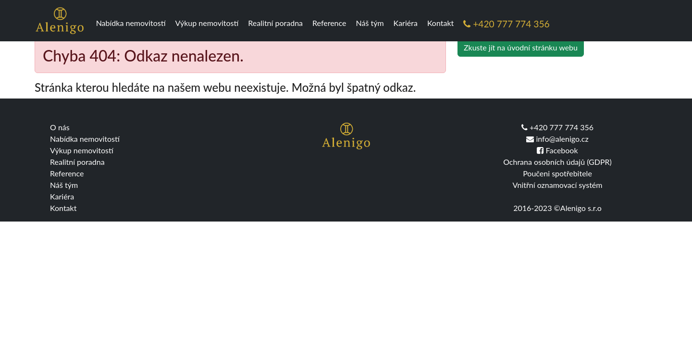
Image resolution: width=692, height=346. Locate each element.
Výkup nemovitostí (207, 22)
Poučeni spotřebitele (557, 173)
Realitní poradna (275, 22)
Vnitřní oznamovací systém (558, 184)
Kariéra (406, 22)
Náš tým (370, 22)
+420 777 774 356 (506, 23)
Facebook (557, 150)
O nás (60, 127)
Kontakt (440, 22)
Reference (329, 22)
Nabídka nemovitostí (131, 22)
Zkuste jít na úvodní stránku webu (521, 47)
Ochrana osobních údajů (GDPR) (557, 161)
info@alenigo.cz (557, 138)
